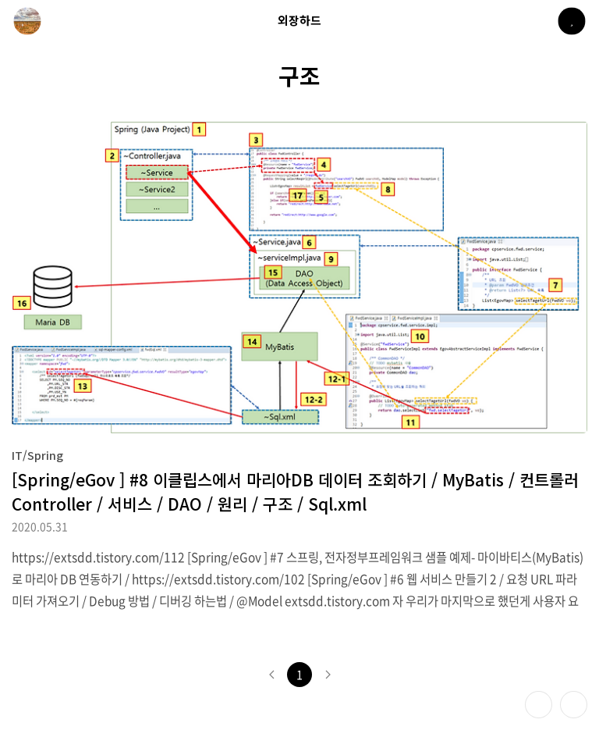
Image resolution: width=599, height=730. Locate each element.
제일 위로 (573, 704)
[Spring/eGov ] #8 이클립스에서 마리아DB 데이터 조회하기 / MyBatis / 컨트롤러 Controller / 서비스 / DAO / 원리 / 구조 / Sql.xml (295, 491)
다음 (327, 674)
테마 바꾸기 (538, 704)
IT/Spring (37, 455)
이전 (271, 674)
